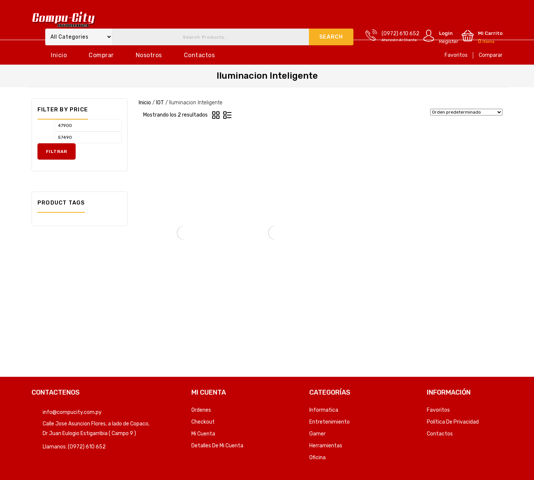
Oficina (317, 457)
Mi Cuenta (203, 434)
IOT (160, 102)
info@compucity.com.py (72, 412)
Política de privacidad (453, 422)
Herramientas (325, 446)
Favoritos (456, 55)
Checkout (203, 422)
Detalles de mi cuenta (217, 446)
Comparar (490, 55)
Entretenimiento (329, 422)
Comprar (101, 55)
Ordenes (201, 410)
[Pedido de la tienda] (466, 112)
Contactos (199, 55)
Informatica (323, 410)
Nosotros (149, 55)
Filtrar (56, 151)
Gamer (317, 434)
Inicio (59, 55)
